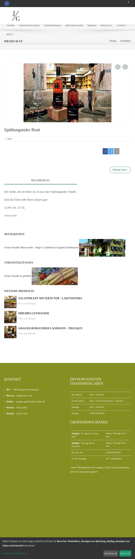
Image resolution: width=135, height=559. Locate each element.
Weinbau (91, 25)
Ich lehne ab (110, 553)
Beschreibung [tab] (40, 180)
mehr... (10, 34)
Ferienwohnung (52, 25)
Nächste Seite (120, 169)
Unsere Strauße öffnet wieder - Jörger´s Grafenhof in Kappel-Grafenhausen (41, 247)
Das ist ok (125, 553)
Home (113, 41)
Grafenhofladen (74, 25)
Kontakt (121, 25)
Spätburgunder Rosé (22, 129)
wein (9, 139)
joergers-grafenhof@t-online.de (30, 401)
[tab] (104, 179)
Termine (10, 25)
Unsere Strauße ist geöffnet (17, 276)
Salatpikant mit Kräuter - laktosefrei (50, 298)
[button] (105, 151)
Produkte (106, 25)
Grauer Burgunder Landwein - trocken (50, 328)
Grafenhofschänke (29, 25)
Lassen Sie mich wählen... (15, 553)
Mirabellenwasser (33, 313)
